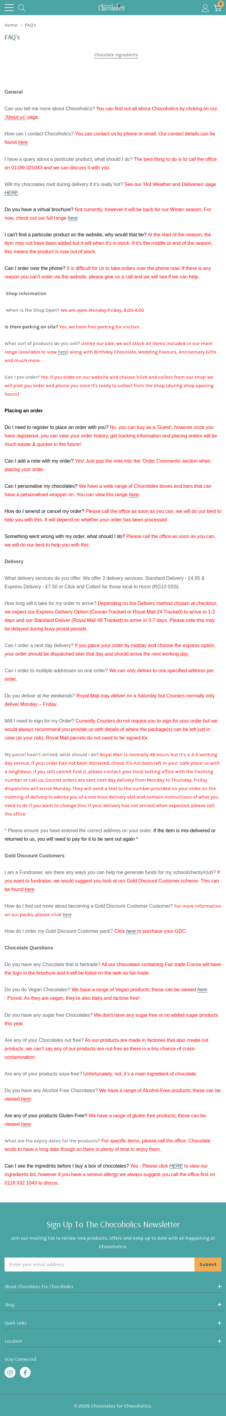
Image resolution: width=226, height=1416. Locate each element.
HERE (11, 192)
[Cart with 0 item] (217, 7)
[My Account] (205, 7)
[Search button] (22, 7)
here (72, 218)
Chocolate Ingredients (116, 55)
